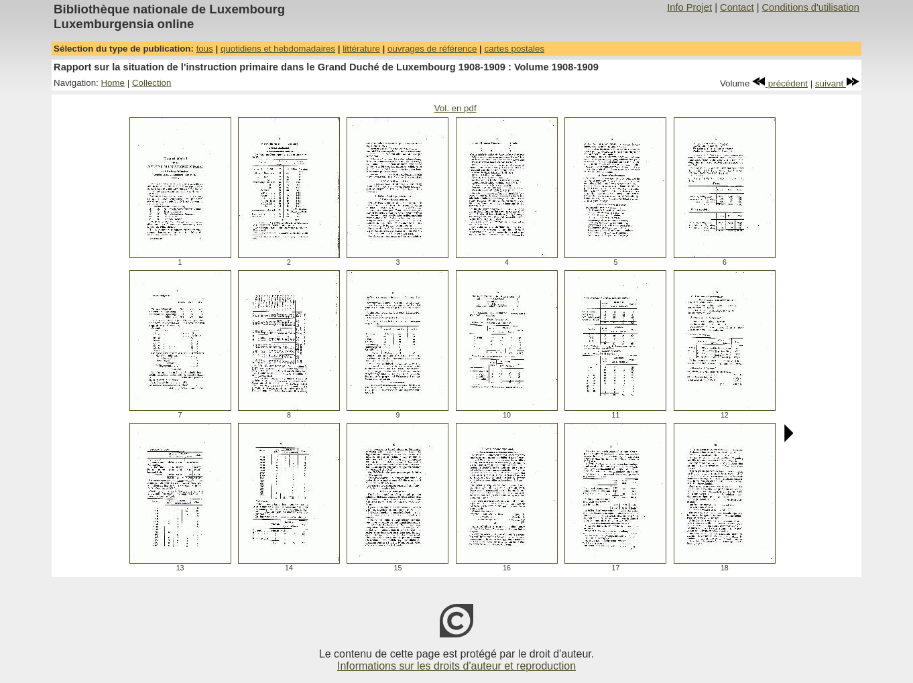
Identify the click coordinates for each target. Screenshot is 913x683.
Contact (737, 7)
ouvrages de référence (432, 49)
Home (113, 83)
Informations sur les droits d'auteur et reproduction (456, 666)
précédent (780, 83)
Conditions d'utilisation (810, 7)
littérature (361, 49)
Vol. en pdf (455, 108)
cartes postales (515, 49)
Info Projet (689, 7)
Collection (152, 83)
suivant (837, 83)
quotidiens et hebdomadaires (278, 49)
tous (204, 49)
